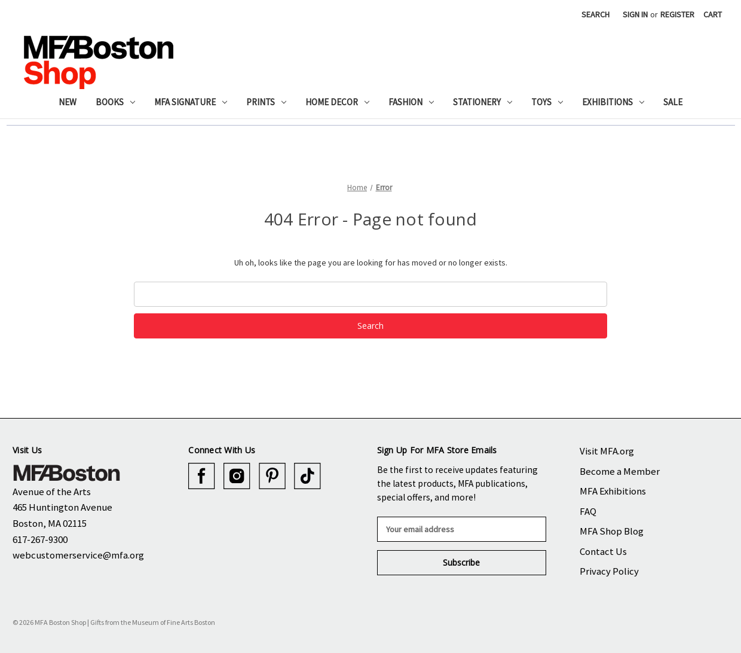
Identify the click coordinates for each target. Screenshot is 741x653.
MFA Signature (190, 102)
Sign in (635, 14)
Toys (547, 102)
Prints (266, 102)
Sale (672, 102)
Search (595, 14)
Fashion (411, 102)
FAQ (588, 511)
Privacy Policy (609, 571)
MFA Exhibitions (613, 491)
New (67, 102)
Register (677, 14)
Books (115, 102)
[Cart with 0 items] (712, 14)
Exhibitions (613, 102)
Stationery (482, 102)
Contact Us (603, 551)
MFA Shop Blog (612, 531)
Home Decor (337, 102)
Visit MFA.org (607, 450)
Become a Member (620, 471)
